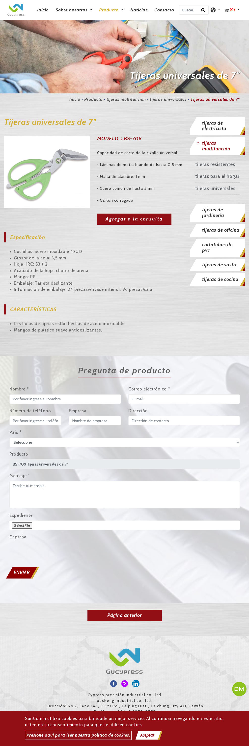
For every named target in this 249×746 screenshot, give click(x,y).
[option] (47, 172)
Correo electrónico (149, 389)
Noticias (139, 10)
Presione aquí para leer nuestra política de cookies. (78, 735)
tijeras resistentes (215, 164)
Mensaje (19, 475)
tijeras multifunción (126, 99)
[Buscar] (194, 10)
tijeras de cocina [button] (220, 279)
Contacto (164, 10)
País (15, 432)
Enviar (22, 572)
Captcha (18, 536)
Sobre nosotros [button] (72, 10)
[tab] (217, 126)
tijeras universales (168, 99)
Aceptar (147, 735)
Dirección (138, 410)
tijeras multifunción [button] (216, 146)
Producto (93, 99)
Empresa (77, 410)
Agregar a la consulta (134, 219)
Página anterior (124, 615)
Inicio (44, 9)
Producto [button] (109, 10)
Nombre (19, 389)
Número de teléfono (30, 410)
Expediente (21, 515)
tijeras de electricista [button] (214, 126)
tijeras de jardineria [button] (213, 212)
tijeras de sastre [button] (220, 265)
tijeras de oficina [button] (221, 230)
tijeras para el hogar (217, 176)
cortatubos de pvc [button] (217, 247)
